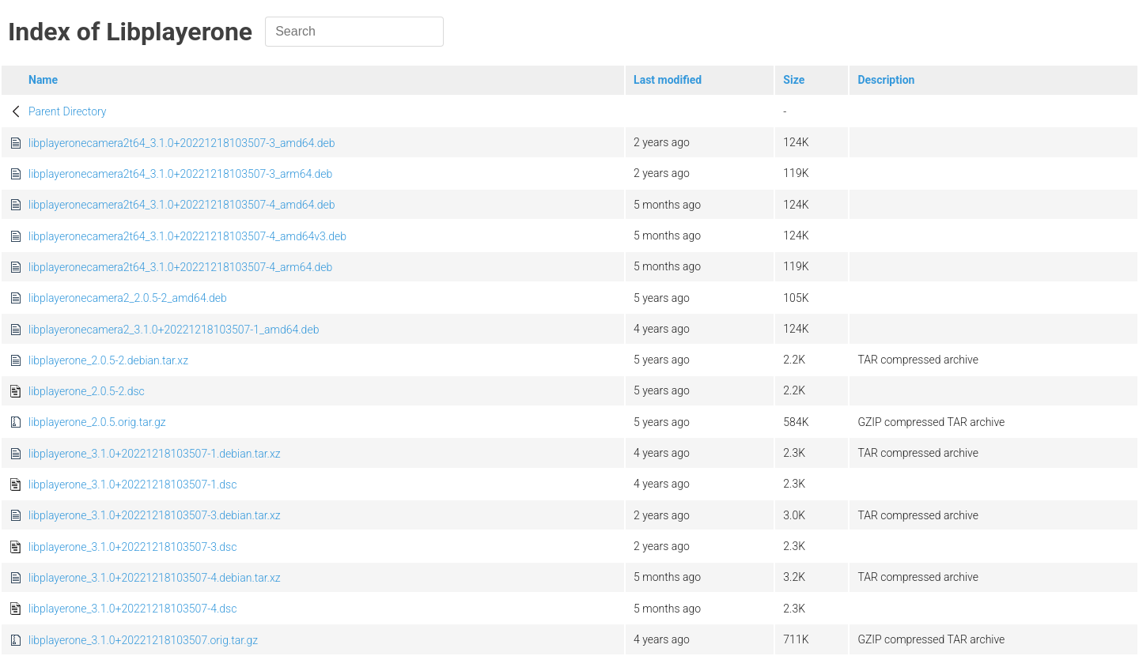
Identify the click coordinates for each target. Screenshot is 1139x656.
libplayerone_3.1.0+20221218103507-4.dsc (132, 608)
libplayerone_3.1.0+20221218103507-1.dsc (132, 484)
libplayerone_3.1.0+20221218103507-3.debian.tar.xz (154, 515)
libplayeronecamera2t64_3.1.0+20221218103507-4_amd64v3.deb (187, 236)
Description (885, 80)
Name (43, 80)
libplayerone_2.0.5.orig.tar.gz (96, 422)
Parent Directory (67, 111)
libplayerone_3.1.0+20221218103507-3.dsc (132, 547)
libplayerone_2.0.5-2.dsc (86, 391)
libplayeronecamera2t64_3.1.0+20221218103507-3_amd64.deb (181, 143)
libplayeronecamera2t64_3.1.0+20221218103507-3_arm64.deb (180, 174)
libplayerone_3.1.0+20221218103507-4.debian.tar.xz (154, 577)
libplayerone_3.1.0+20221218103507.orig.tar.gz (143, 640)
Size (793, 80)
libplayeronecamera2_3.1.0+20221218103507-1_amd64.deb (173, 329)
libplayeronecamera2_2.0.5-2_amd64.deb (127, 298)
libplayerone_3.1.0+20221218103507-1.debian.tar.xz (154, 453)
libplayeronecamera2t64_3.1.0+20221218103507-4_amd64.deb (181, 204)
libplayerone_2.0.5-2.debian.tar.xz (108, 360)
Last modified (668, 80)
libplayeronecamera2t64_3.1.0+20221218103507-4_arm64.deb (180, 267)
